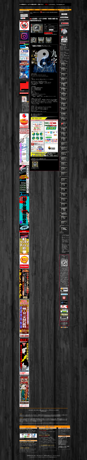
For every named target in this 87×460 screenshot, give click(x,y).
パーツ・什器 (64, 124)
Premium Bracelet (64, 158)
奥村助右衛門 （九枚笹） (64, 61)
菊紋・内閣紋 (64, 94)
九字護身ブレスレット (36, 12)
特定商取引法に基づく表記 (31, 455)
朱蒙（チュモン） (64, 114)
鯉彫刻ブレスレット (64, 189)
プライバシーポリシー (62, 433)
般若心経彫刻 (64, 89)
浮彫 (64, 74)
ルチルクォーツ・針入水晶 (64, 153)
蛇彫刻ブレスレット (64, 199)
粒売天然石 (64, 119)
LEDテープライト (64, 39)
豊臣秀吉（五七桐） (63, 46)
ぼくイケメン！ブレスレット (64, 179)
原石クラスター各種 (64, 129)
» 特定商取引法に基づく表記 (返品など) (50, 34)
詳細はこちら (22, 438)
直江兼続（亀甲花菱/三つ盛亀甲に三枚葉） (64, 56)
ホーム (31, 12)
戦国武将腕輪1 (64, 64)
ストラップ (64, 168)
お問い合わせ (66, 9)
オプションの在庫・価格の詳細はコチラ (50, 31)
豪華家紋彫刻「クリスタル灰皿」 (64, 228)
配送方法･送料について (48, 455)
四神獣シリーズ (64, 99)
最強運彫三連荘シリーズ (64, 148)
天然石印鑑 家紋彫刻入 (64, 209)
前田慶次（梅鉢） (63, 54)
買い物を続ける (34, 116)
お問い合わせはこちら (62, 444)
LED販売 (33, 9)
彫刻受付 (41, 9)
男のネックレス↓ (64, 163)
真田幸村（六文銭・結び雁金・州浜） (64, 59)
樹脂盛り (64, 44)
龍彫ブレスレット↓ (64, 184)
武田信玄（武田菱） (63, 52)
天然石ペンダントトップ (64, 173)
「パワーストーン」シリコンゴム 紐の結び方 (65, 235)
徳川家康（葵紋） (63, 48)
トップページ (25, 9)
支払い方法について (40, 455)
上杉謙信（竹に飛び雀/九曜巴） (64, 50)
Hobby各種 (64, 217)
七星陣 (61, 231)
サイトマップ (64, 243)
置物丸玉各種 (64, 134)
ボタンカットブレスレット (64, 144)
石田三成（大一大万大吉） (64, 53)
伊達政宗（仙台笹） (63, 60)
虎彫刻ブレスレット (64, 204)
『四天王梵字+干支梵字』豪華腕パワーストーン (35, 168)
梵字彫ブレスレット (64, 109)
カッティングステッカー (64, 222)
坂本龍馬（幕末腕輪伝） (64, 84)
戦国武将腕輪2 (64, 69)
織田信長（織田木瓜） (63, 47)
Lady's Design (64, 139)
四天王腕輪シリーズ (64, 79)
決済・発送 (56, 9)
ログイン (48, 9)
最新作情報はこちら (64, 320)
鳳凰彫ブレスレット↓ (64, 194)
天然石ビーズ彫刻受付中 (64, 31)
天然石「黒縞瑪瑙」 (64, 213)
